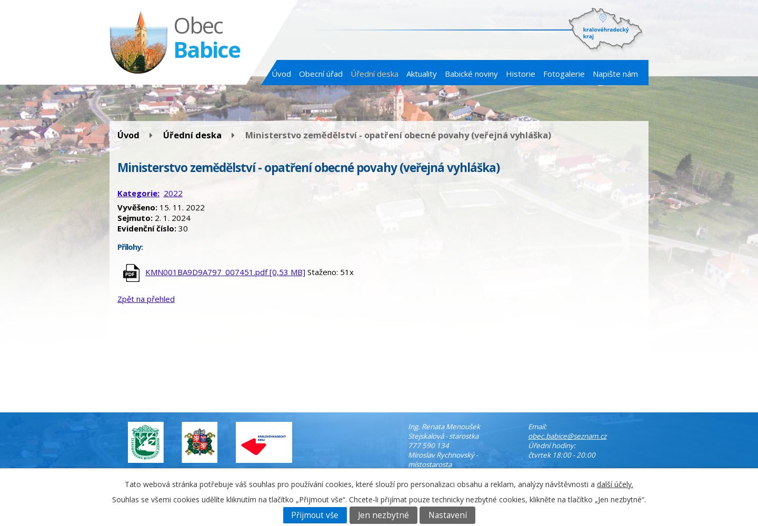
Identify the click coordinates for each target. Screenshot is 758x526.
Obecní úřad (321, 73)
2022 (173, 193)
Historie (520, 73)
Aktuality (421, 73)
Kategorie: (138, 193)
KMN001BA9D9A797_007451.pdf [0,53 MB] (225, 272)
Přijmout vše (314, 515)
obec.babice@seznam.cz (567, 436)
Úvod (281, 73)
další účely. (615, 484)
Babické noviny (471, 73)
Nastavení (447, 515)
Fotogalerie (564, 73)
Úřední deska (374, 73)
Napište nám (615, 73)
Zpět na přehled (146, 299)
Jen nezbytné (383, 515)
